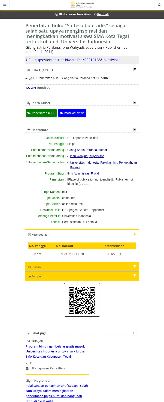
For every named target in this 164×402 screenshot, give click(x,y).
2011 (85, 183)
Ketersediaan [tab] (82, 234)
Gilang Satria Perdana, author (87, 150)
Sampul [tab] (82, 276)
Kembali (103, 14)
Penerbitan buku (41, 113)
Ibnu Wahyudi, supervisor (87, 156)
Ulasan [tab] (82, 267)
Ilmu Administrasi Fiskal (83, 173)
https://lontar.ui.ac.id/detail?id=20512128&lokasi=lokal (78, 59)
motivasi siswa (72, 113)
